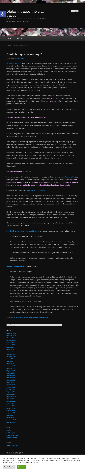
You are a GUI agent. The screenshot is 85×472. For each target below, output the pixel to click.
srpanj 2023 (10, 361)
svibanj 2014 (10, 408)
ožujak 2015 (10, 389)
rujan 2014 (10, 403)
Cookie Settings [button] (9, 467)
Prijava (8, 430)
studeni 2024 (10, 338)
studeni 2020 (10, 375)
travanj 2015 (10, 387)
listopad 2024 (10, 340)
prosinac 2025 (11, 333)
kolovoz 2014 (10, 406)
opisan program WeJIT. (36, 190)
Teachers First (70, 177)
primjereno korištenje (21, 317)
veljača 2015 (10, 392)
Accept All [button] (21, 467)
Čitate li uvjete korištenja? (24, 54)
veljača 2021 (10, 371)
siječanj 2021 (10, 373)
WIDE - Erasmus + (12, 445)
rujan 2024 (10, 342)
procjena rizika (33, 317)
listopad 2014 (10, 401)
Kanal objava (10, 433)
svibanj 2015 (10, 385)
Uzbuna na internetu (14, 63)
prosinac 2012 (11, 420)
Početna (9, 39)
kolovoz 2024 (10, 345)
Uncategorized (43, 317)
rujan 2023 (10, 359)
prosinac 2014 (11, 396)
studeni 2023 (10, 354)
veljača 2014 (10, 413)
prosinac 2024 (11, 335)
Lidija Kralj (19, 39)
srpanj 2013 (10, 415)
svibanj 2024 (10, 352)
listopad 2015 (10, 380)
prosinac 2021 (11, 368)
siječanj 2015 (10, 394)
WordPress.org (11, 437)
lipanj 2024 (10, 349)
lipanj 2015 (10, 382)
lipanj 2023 (10, 363)
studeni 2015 (10, 378)
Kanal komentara (12, 435)
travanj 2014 (10, 410)
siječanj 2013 (10, 417)
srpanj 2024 (10, 347)
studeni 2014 (10, 399)
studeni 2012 (10, 422)
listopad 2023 (10, 356)
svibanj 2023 (10, 366)
